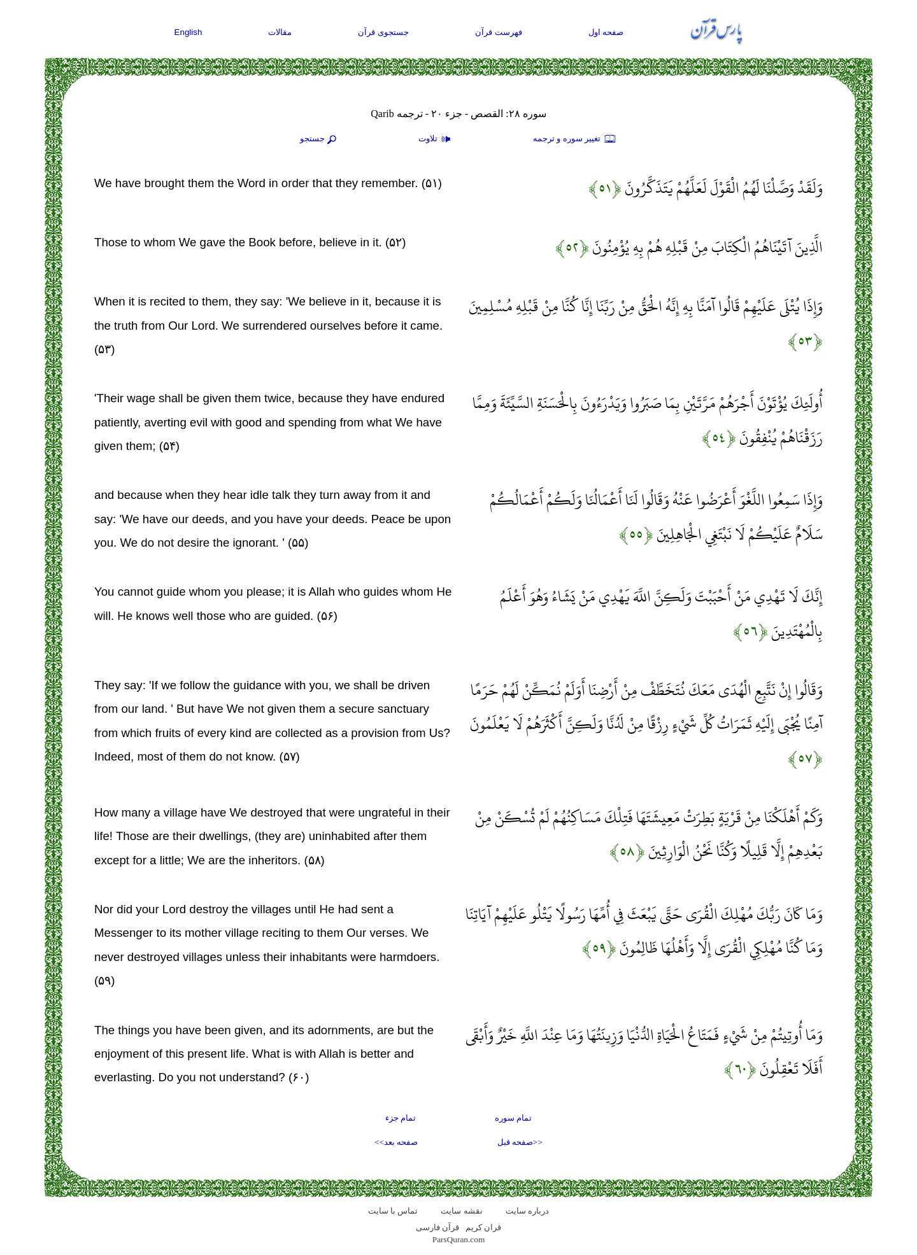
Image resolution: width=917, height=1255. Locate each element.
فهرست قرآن (498, 32)
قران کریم (483, 1227)
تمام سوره (513, 1118)
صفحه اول (606, 32)
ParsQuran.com (458, 1239)
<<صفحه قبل (520, 1142)
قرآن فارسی (437, 1227)
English (188, 32)
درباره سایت (527, 1211)
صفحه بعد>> (396, 1142)
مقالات (280, 32)
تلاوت (436, 139)
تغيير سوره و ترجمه (575, 139)
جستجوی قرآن (383, 32)
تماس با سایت (393, 1211)
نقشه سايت (461, 1211)
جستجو (319, 139)
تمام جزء (400, 1118)
